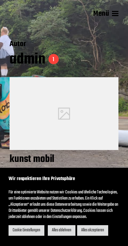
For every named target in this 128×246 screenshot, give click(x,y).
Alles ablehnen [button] (61, 230)
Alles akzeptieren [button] (92, 230)
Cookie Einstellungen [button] (26, 230)
